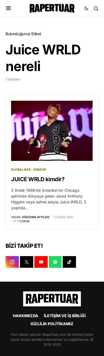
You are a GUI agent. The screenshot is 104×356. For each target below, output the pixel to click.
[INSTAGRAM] (12, 262)
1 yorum (23, 221)
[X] (26, 262)
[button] (8, 8)
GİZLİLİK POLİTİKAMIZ (52, 323)
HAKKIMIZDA (25, 315)
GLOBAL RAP (21, 169)
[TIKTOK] (69, 262)
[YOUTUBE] (41, 262)
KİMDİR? (40, 169)
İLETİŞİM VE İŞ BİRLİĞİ (65, 315)
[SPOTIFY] (55, 262)
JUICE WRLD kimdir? (37, 179)
